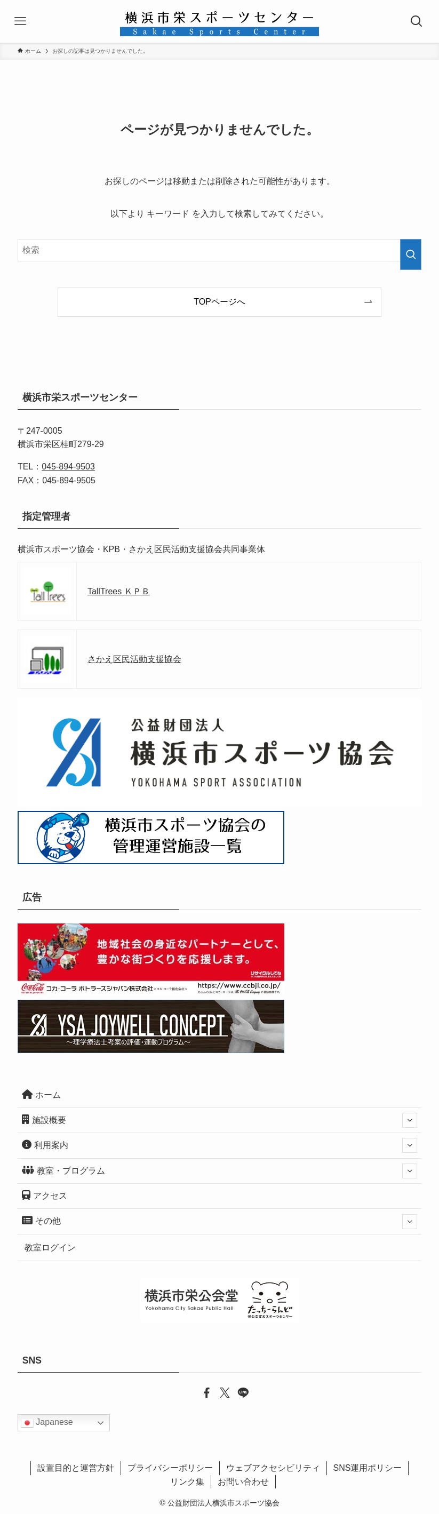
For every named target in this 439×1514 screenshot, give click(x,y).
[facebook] (201, 1391)
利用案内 (219, 1145)
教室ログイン (50, 1247)
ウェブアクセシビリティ (273, 1467)
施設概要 (219, 1120)
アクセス (44, 1195)
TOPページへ (219, 301)
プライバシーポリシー (170, 1467)
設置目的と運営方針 (75, 1467)
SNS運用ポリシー (367, 1467)
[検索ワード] (219, 250)
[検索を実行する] (410, 254)
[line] (238, 1391)
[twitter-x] (219, 1391)
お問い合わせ (243, 1481)
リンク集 (187, 1481)
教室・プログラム (219, 1171)
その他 (219, 1221)
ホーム (41, 1094)
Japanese (47, 1422)
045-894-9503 (68, 466)
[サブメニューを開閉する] (409, 1120)
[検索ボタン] (417, 21)
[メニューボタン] (21, 21)
